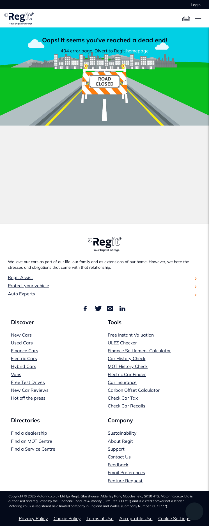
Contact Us (119, 457)
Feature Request (125, 480)
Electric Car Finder (127, 374)
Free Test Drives (28, 382)
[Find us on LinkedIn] (122, 309)
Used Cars (22, 343)
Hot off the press (28, 398)
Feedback (118, 464)
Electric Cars (24, 358)
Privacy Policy (33, 518)
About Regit (120, 441)
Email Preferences (126, 472)
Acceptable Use (136, 518)
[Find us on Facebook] (86, 309)
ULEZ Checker (122, 343)
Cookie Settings (174, 518)
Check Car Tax (123, 398)
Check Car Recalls (126, 406)
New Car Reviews (30, 390)
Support (116, 449)
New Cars (21, 335)
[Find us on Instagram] (110, 309)
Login (196, 4)
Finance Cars (24, 350)
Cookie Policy (67, 518)
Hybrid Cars (23, 366)
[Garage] (186, 18)
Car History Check (126, 358)
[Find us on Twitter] (97, 309)
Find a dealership (29, 433)
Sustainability (122, 433)
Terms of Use (100, 518)
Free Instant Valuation (131, 335)
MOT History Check (128, 366)
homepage (137, 51)
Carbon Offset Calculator (134, 390)
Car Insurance (122, 382)
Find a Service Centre (33, 449)
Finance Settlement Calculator (139, 350)
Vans (16, 374)
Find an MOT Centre (31, 441)
